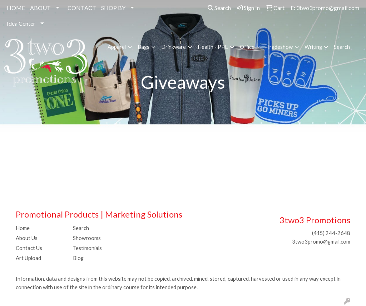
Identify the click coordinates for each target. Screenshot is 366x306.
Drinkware (173, 47)
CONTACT (82, 7)
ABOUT (40, 7)
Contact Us (29, 248)
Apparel (117, 47)
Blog (78, 258)
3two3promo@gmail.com (321, 242)
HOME (16, 7)
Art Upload (28, 258)
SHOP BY (113, 7)
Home (23, 228)
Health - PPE (213, 47)
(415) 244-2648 (331, 233)
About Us (27, 238)
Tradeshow (279, 47)
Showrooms (87, 238)
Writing (313, 47)
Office (247, 47)
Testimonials (87, 248)
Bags (143, 47)
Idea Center (21, 23)
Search (219, 7)
